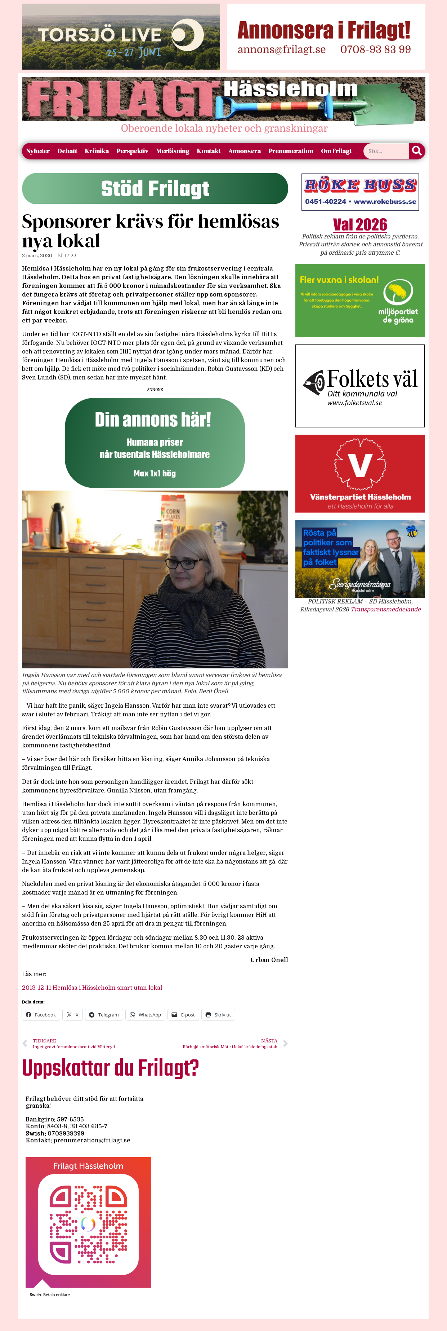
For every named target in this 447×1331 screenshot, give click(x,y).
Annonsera (244, 150)
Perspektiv (132, 150)
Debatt (67, 150)
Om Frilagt (336, 150)
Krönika (97, 150)
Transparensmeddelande (385, 609)
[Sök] (417, 151)
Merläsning (172, 150)
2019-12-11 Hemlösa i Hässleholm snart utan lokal (92, 988)
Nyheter (38, 150)
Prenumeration (291, 150)
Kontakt (208, 150)
